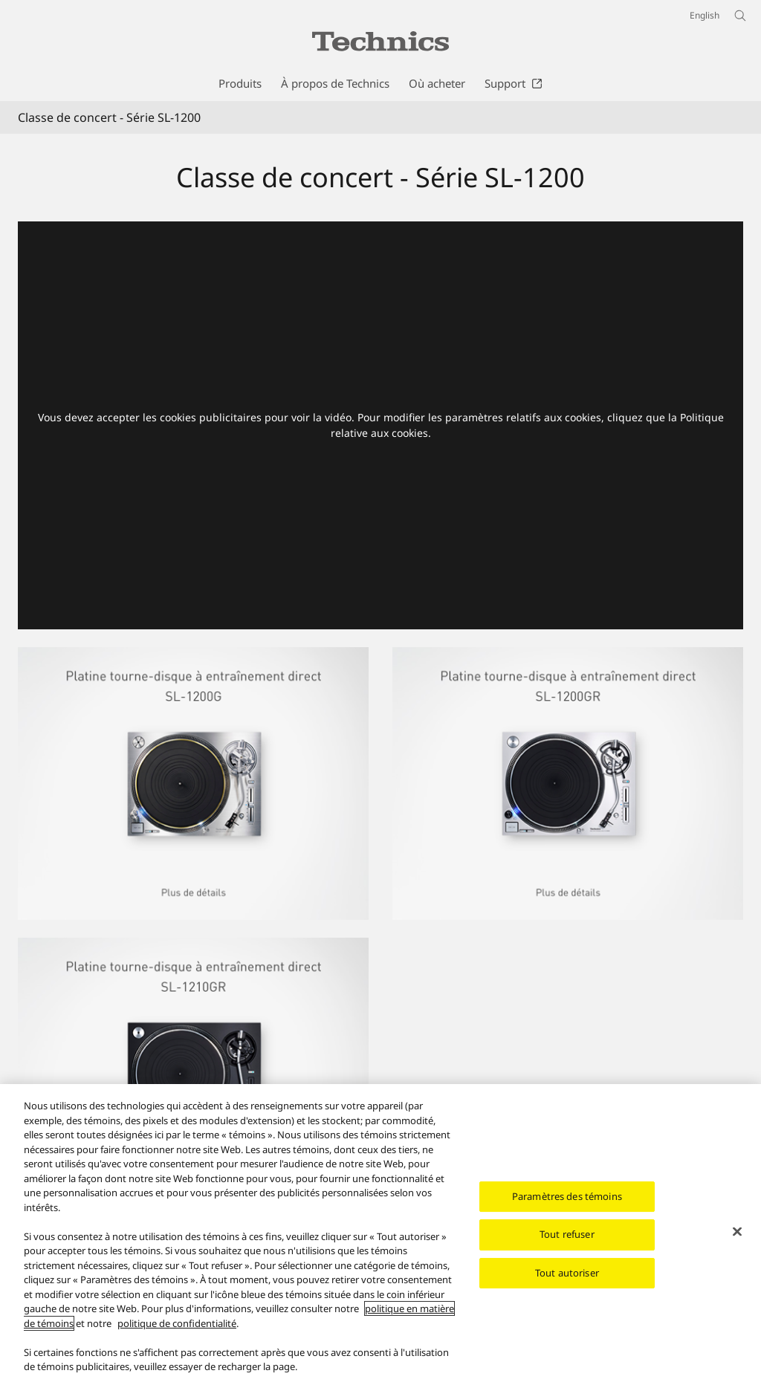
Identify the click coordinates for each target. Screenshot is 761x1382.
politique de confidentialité (176, 1324)
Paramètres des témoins (567, 1197)
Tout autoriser (567, 1274)
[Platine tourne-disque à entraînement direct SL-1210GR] (193, 946)
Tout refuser (567, 1236)
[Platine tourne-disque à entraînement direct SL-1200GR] (567, 783)
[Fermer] (737, 1232)
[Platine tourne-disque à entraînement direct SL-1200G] (193, 656)
